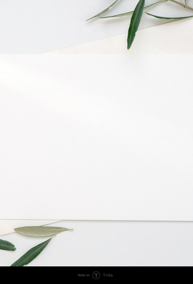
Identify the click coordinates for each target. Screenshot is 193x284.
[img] (110, 231)
